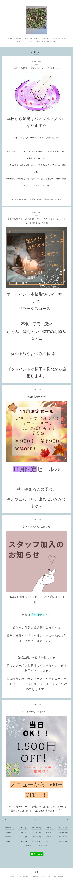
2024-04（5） (64, 837)
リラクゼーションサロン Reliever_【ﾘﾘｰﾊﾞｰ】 (31, 876)
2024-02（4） (23, 841)
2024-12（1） (23, 832)
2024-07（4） (23, 837)
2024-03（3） (10, 841)
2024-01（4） (37, 841)
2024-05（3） (50, 837)
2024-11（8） (37, 832)
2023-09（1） (43, 846)
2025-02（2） (64, 828)
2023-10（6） (30, 846)
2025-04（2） (37, 828)
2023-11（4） (64, 841)
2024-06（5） (37, 837)
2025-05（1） (23, 828)
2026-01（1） (10, 828)
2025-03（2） (50, 828)
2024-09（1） (63, 832)
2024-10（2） (50, 832)
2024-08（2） (10, 837)
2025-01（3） (10, 832)
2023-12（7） (50, 841)
